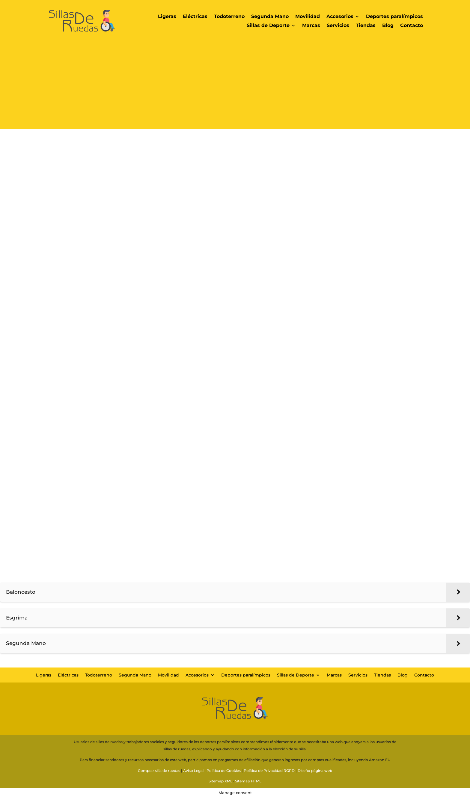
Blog (388, 25)
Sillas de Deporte (268, 25)
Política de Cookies (224, 770)
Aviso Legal (193, 770)
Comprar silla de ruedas (159, 770)
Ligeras (167, 16)
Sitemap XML (220, 781)
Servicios (338, 25)
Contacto (411, 25)
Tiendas (366, 25)
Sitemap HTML (248, 781)
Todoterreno (229, 16)
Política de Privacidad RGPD (269, 770)
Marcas (311, 25)
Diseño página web (315, 770)
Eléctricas (195, 16)
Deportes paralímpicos (394, 16)
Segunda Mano (270, 16)
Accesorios (339, 16)
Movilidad (307, 16)
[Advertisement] (235, 87)
